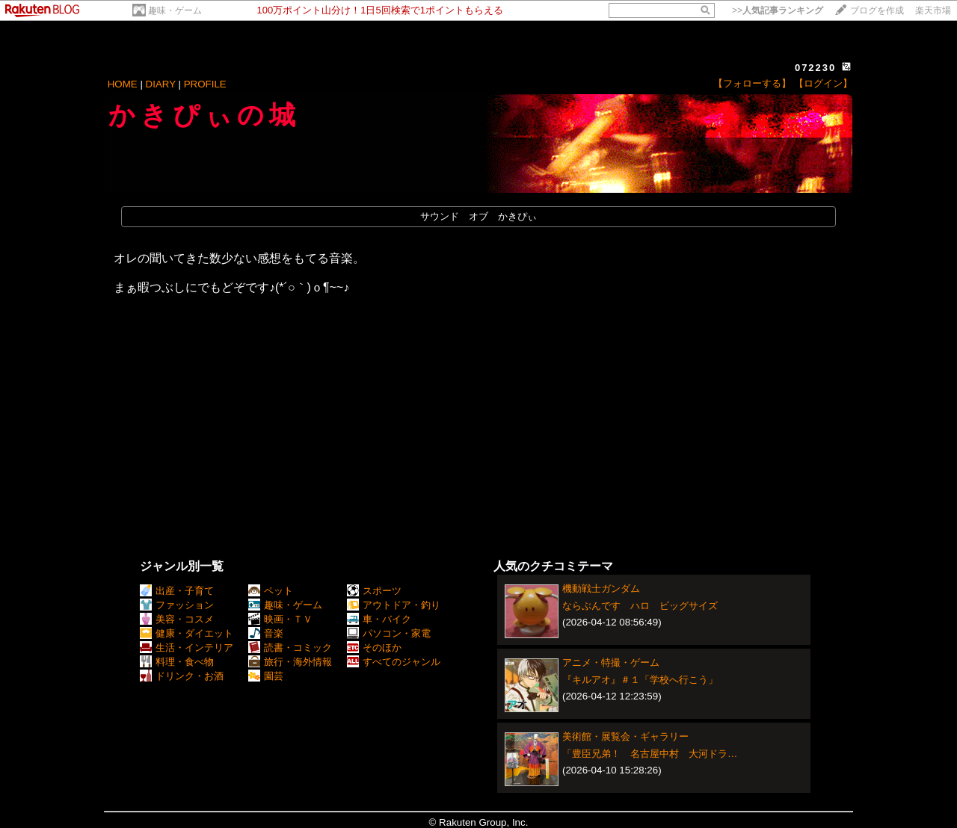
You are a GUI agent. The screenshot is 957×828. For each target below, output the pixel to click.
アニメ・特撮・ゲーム (610, 662)
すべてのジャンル (393, 661)
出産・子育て (177, 590)
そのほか (374, 647)
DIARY (161, 84)
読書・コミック (290, 647)
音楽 (265, 633)
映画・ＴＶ (280, 619)
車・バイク (379, 619)
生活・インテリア (186, 647)
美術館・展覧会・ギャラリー (625, 736)
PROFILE (205, 84)
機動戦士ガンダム (601, 588)
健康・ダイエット (186, 633)
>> (777, 10)
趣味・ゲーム (175, 10)
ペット (270, 590)
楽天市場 (933, 10)
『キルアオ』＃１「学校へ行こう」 (640, 679)
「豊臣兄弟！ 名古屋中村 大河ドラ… (649, 753)
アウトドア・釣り (393, 605)
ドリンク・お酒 (182, 676)
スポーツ (374, 590)
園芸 (265, 676)
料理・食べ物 (177, 661)
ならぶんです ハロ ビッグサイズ (640, 605)
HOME (123, 84)
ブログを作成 (877, 10)
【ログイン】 (823, 83)
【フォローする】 (752, 83)
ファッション (177, 605)
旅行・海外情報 (290, 661)
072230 (815, 67)
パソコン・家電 (389, 633)
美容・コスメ (177, 619)
